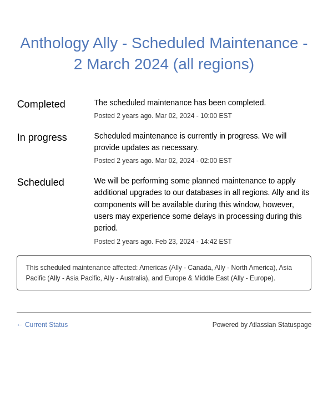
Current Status (42, 325)
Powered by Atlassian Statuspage (262, 325)
